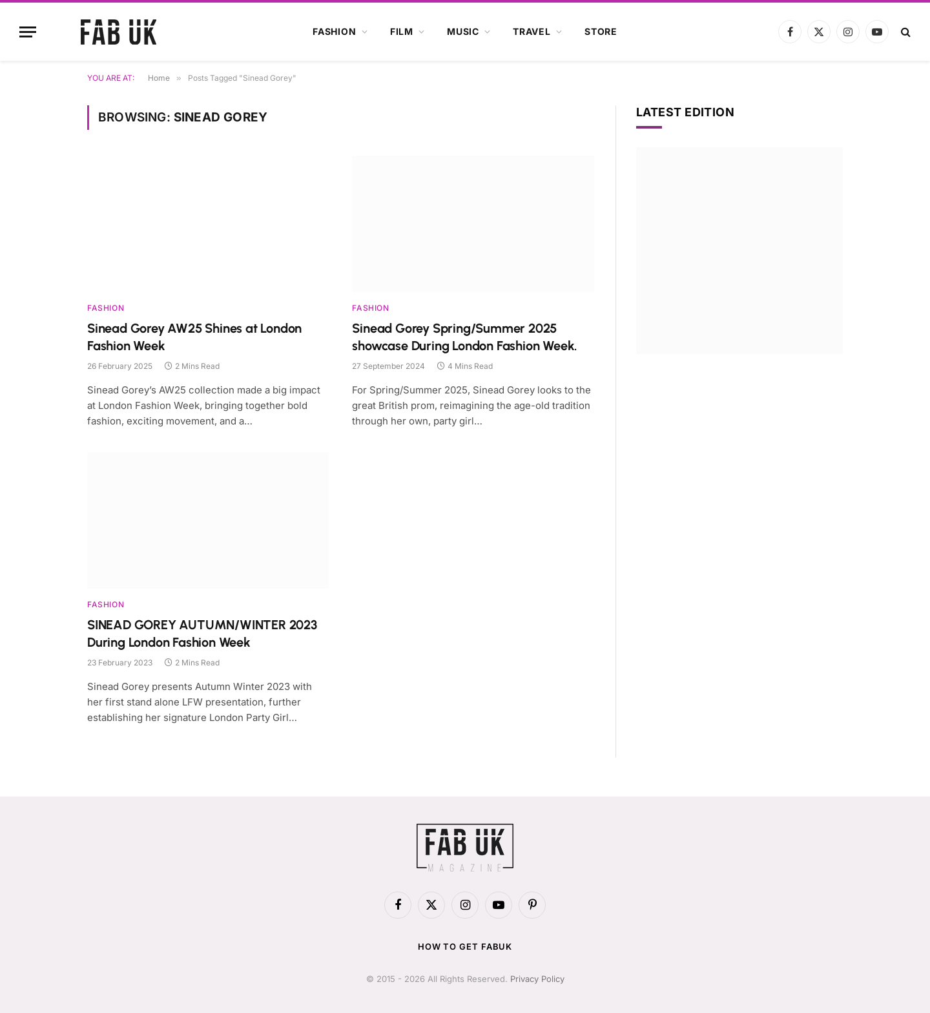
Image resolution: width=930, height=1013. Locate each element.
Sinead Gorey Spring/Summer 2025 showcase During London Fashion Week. (464, 336)
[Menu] (27, 32)
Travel (532, 31)
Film (401, 31)
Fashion (334, 31)
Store (600, 31)
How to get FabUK (465, 946)
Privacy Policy (537, 979)
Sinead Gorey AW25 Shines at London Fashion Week (194, 336)
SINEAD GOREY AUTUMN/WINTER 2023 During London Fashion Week (202, 633)
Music (463, 31)
